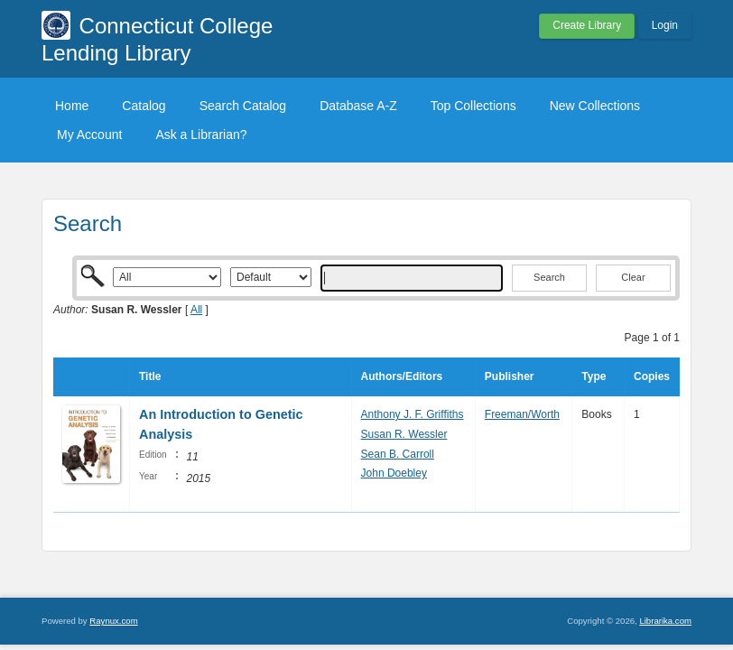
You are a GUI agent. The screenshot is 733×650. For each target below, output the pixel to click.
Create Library (586, 25)
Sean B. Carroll (397, 454)
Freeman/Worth (522, 414)
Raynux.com (113, 621)
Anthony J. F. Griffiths (412, 414)
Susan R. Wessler (404, 434)
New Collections (595, 105)
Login (665, 25)
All (196, 309)
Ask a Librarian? (200, 134)
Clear (633, 277)
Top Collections (473, 105)
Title (150, 376)
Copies (652, 376)
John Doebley (394, 473)
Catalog (143, 105)
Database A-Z (358, 105)
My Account (89, 134)
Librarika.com (665, 621)
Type (593, 376)
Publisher (509, 376)
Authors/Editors (402, 376)
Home (71, 105)
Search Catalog (243, 105)
